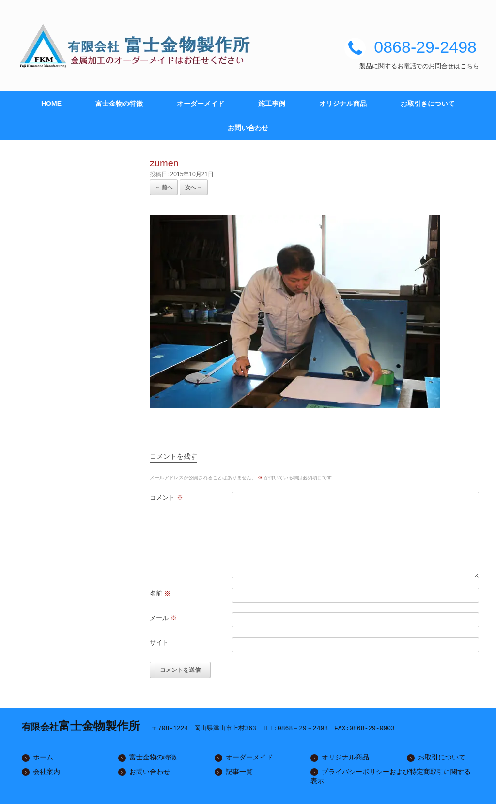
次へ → (193, 187)
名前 (160, 593)
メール (163, 618)
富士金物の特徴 (119, 103)
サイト (159, 642)
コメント (166, 497)
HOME (51, 103)
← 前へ (163, 187)
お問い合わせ (248, 128)
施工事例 (271, 103)
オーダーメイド (200, 103)
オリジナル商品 (343, 103)
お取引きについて (428, 103)
